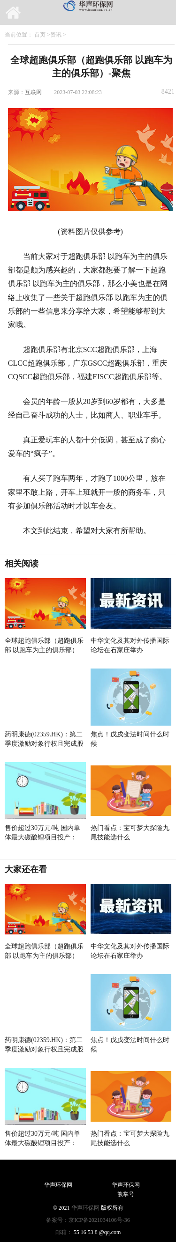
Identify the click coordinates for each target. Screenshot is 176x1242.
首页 (40, 34)
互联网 (33, 92)
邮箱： (63, 1232)
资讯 (55, 34)
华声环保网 (85, 1208)
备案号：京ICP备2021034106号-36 (88, 1220)
